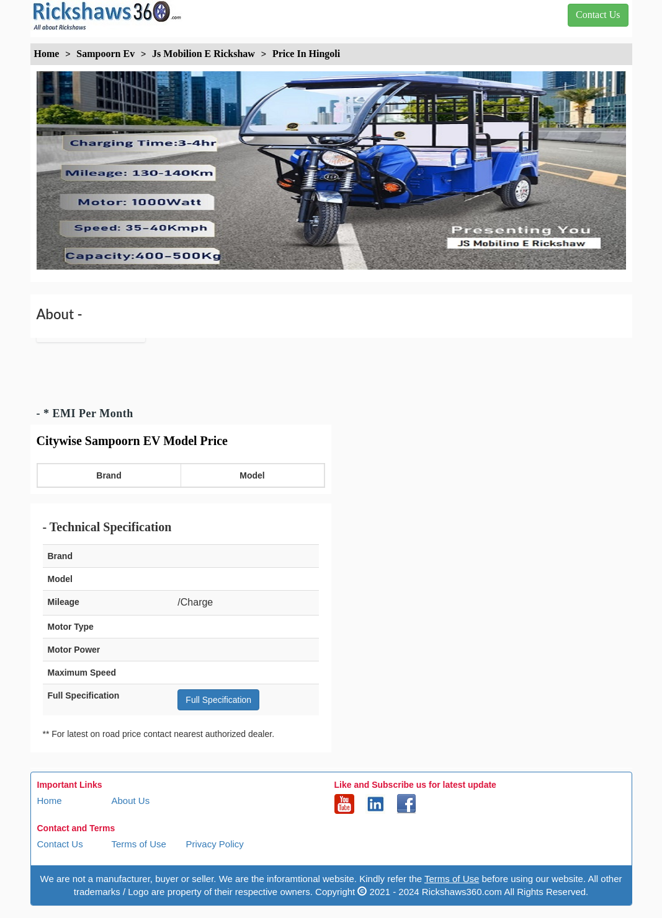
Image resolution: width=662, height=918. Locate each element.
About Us (131, 800)
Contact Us (60, 844)
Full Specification (218, 700)
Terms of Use (139, 844)
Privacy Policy (215, 844)
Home (49, 800)
